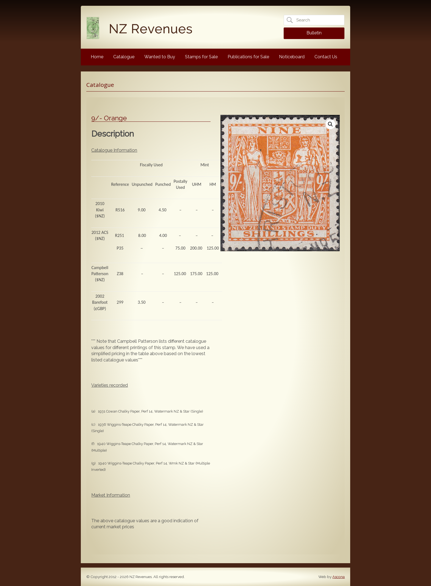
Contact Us (325, 56)
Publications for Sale (248, 56)
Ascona (338, 576)
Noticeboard (292, 56)
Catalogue (123, 56)
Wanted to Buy (159, 56)
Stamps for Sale (201, 56)
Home (97, 56)
